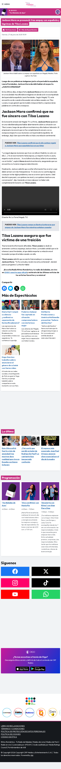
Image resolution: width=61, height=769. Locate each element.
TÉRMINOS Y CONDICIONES (12, 729)
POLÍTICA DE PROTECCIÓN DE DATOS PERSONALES (23, 731)
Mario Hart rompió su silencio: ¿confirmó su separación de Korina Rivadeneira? (11, 312)
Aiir (32, 755)
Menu (6, 4)
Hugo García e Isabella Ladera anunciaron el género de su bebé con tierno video (11, 357)
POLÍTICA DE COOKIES (11, 734)
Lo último (8, 431)
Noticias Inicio (10, 30)
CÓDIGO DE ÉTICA (9, 737)
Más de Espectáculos (29, 30)
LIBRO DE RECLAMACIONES (13, 726)
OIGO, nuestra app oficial (15, 272)
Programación (11, 477)
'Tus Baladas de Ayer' (17, 13)
